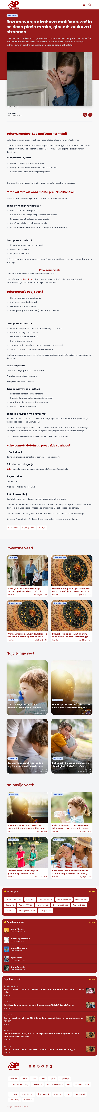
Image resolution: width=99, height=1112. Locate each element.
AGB (69, 1084)
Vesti (43, 1079)
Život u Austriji (43, 1094)
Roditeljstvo (12, 15)
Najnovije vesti (28, 1094)
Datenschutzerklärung (19, 1084)
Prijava (52, 1079)
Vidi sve (92, 891)
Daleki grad (13, 558)
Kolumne (57, 1094)
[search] (89, 4)
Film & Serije (15, 1100)
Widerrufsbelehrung (54, 1084)
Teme (33, 1079)
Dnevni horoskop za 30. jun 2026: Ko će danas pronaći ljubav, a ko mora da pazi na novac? (43, 1019)
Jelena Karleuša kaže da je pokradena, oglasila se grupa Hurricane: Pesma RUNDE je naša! (44, 990)
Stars (68, 1094)
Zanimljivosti (80, 1094)
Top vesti (13, 1094)
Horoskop (28, 1100)
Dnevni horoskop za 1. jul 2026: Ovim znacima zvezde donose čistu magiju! (39, 1049)
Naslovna (13, 1079)
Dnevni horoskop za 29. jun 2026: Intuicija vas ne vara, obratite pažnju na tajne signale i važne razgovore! (41, 1035)
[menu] (84, 4)
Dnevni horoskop (60, 558)
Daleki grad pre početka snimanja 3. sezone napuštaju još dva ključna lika (39, 1005)
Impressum (37, 1084)
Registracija (64, 1079)
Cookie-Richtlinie (82, 1084)
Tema (24, 1079)
